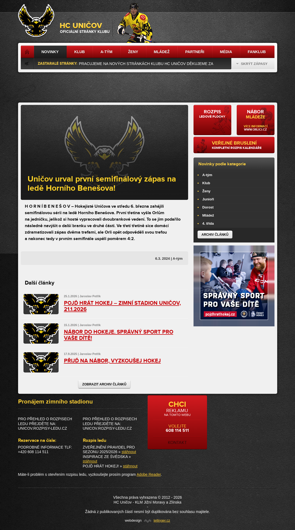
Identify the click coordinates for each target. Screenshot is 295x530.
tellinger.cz (162, 520)
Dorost (208, 207)
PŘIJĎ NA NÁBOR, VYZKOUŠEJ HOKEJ (112, 361)
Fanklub (257, 52)
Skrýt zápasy (252, 64)
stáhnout (128, 452)
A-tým (207, 175)
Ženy (206, 191)
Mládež (208, 215)
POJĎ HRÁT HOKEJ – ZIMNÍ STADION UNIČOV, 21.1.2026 (122, 306)
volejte (177, 422)
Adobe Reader (149, 474)
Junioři (208, 199)
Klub (206, 183)
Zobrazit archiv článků (104, 384)
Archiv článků (215, 235)
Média (226, 52)
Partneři (194, 52)
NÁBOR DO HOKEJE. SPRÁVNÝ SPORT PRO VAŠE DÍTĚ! (118, 335)
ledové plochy (212, 114)
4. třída (208, 223)
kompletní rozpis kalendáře (241, 145)
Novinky (50, 52)
